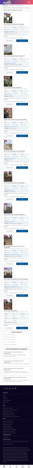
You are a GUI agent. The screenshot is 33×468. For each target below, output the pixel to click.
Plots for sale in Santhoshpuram (10, 337)
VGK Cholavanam (11, 31)
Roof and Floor (6, 437)
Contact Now (22, 40)
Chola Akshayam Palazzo (13, 286)
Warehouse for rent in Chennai (9, 432)
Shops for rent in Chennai (8, 427)
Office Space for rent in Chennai (9, 429)
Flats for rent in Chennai (8, 421)
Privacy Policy (5, 402)
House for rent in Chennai (8, 422)
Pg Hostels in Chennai (7, 424)
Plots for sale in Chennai (8, 411)
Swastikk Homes (11, 190)
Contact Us (5, 398)
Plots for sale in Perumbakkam (10, 342)
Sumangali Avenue (12, 158)
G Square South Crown (12, 126)
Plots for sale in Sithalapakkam (10, 339)
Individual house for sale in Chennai (10, 409)
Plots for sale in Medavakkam (9, 334)
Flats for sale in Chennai (8, 408)
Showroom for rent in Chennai (9, 431)
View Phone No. (9, 40)
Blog (4, 403)
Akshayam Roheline (12, 63)
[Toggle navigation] (29, 2)
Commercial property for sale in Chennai (11, 416)
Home (4, 395)
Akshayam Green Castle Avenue (14, 254)
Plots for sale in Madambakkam (10, 344)
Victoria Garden (11, 221)
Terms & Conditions (7, 400)
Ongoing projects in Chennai (8, 413)
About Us (5, 396)
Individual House (18, 5)
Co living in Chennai (7, 426)
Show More (6, 36)
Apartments (11, 5)
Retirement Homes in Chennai (9, 414)
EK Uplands (10, 94)
